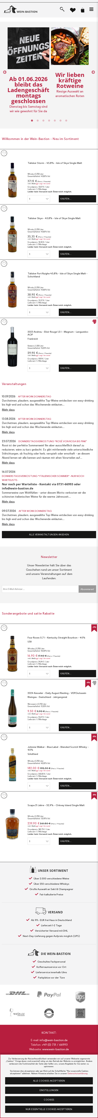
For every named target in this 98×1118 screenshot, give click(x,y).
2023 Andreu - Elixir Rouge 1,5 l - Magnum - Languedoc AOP (58, 333)
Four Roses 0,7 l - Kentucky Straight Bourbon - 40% (56, 637)
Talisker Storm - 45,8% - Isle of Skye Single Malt (55, 163)
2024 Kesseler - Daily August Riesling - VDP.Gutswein (57, 693)
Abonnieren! (87, 589)
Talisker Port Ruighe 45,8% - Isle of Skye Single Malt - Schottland (58, 275)
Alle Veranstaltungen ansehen (49, 534)
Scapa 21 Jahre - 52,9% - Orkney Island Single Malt (56, 805)
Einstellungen (49, 1090)
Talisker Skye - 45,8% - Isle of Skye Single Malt (54, 218)
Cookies (49, 1099)
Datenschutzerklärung (78, 1073)
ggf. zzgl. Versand (43, 184)
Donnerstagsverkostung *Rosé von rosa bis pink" (52, 441)
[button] (91, 9)
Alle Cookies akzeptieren (49, 1080)
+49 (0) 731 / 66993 (55, 1045)
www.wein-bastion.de (55, 1049)
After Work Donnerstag (34, 396)
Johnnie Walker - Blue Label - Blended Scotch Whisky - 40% (58, 748)
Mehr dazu (8, 409)
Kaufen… (66, 198)
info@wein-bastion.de (54, 1040)
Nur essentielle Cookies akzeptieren (49, 1109)
